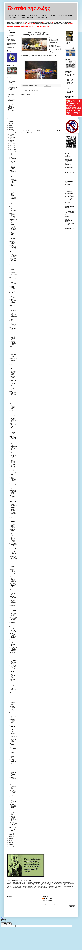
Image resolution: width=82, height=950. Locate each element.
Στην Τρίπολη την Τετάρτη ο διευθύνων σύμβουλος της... (12, 586)
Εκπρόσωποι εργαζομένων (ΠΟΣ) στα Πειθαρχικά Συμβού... (12, 166)
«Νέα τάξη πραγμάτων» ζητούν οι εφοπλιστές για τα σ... (12, 372)
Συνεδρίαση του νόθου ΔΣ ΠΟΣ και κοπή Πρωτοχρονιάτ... (13, 559)
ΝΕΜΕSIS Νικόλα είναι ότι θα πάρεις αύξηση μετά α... (12, 479)
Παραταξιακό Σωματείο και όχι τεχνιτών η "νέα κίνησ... (13, 514)
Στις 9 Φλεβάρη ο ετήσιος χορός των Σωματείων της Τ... (12, 337)
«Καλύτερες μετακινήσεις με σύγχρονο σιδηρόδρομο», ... (12, 565)
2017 (10, 836)
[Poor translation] (9, 923)
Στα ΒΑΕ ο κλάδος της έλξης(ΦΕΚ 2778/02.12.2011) (70, 89)
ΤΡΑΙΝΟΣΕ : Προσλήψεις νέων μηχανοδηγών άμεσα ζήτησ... (13, 316)
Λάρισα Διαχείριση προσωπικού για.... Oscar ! (12, 100)
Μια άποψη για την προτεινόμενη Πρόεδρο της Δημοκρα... (12, 454)
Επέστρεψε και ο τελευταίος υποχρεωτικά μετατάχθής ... (13, 649)
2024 (10, 121)
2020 (10, 129)
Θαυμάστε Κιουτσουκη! (12, 597)
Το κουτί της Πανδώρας (69, 199)
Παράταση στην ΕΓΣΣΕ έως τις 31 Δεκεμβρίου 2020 (12, 668)
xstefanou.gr (69, 201)
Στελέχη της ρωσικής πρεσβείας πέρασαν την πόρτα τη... (12, 323)
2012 (10, 846)
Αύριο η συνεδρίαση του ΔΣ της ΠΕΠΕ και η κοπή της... (12, 393)
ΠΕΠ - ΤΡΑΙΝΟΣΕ (70, 186)
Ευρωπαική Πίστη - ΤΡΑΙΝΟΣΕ (71, 92)
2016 (10, 838)
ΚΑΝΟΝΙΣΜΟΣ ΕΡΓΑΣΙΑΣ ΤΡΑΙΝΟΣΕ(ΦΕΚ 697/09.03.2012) (70, 79)
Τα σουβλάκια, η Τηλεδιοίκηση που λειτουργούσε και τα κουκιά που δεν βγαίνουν (12, 87)
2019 (10, 833)
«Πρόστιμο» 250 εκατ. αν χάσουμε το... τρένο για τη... (13, 503)
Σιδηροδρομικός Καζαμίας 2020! (12, 829)
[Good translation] (3, 923)
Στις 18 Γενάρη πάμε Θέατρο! (13, 736)
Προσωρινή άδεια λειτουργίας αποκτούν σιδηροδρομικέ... (13, 267)
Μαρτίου (12, 151)
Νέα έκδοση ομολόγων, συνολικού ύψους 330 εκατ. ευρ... (12, 721)
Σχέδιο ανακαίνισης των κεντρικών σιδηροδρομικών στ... (13, 405)
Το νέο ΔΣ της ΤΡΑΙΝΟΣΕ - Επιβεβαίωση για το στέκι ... (13, 509)
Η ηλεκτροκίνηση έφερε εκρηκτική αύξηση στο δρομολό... (13, 361)
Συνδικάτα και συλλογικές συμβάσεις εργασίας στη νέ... (12, 419)
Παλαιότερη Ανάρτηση (55, 130)
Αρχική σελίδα (40, 130)
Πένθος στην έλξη (12, 204)
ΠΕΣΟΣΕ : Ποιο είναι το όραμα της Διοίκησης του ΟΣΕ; (13, 383)
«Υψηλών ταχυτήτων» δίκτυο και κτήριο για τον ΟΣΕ (13, 592)
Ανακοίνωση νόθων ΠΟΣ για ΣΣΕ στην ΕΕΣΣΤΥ (12, 806)
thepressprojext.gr (70, 196)
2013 (10, 844)
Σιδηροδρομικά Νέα (71, 193)
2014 (10, 842)
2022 (10, 125)
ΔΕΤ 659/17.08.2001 (70, 85)
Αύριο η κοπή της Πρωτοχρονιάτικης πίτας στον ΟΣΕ (12, 682)
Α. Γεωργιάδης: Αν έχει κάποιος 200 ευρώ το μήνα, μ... (12, 762)
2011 (10, 847)
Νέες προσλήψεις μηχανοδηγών (12, 82)
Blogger (45, 913)
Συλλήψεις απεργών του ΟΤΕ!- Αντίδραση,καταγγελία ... (12, 709)
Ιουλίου (11, 143)
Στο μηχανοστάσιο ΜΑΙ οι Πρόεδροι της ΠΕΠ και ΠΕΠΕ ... (13, 695)
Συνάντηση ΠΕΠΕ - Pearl (12, 726)
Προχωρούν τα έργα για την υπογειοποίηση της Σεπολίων (13, 180)
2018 (10, 834)
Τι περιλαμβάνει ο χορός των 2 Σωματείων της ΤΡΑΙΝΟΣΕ (12, 295)
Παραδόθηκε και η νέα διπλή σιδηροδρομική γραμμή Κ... (13, 492)
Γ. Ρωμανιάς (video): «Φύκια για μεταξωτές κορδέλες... (12, 289)
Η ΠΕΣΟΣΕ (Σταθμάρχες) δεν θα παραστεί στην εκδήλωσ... (12, 674)
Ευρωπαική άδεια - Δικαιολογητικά (71, 75)
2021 (10, 127)
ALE (67, 230)
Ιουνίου (11, 145)
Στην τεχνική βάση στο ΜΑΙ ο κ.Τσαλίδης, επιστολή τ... (13, 824)
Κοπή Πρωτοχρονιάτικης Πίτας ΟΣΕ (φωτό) (12, 519)
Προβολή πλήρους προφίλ (47, 900)
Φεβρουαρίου (12, 153)
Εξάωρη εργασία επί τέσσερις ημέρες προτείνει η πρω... (13, 812)
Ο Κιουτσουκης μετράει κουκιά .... (12, 624)
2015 (10, 840)
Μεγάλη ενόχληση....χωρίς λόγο (12, 744)
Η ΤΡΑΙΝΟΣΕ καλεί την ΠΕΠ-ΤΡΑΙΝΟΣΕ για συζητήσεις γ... (12, 236)
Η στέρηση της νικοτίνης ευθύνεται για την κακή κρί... (12, 532)
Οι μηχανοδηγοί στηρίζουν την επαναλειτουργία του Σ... (13, 545)
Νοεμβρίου (12, 132)
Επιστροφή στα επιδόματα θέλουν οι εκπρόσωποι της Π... (12, 702)
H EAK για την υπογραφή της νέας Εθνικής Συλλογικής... (12, 525)
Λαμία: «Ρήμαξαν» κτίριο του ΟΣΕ (12, 348)
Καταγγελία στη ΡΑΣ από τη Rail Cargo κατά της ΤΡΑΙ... (12, 473)
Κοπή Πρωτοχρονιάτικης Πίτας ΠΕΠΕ (12, 366)
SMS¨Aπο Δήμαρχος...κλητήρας (12, 242)
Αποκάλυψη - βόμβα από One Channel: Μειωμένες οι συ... (13, 228)
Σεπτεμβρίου (12, 137)
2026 (10, 118)
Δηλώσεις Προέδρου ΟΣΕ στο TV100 (12, 399)
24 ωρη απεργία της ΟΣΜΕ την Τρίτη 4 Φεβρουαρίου (12, 160)
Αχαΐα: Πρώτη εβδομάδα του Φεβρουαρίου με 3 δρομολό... (13, 354)
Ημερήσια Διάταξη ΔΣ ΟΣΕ (12, 388)
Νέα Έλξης (69, 195)
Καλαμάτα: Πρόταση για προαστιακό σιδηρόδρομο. (13, 740)
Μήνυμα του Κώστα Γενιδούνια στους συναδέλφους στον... (12, 799)
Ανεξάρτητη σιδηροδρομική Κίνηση (70, 189)
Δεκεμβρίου (12, 130)
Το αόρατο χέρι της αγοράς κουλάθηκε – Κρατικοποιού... (12, 209)
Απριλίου (12, 149)
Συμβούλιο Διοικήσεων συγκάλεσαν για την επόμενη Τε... (12, 793)
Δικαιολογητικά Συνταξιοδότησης (70, 83)
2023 (10, 123)
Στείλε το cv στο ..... (12, 96)
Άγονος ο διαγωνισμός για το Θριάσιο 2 (12, 425)
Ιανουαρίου (12, 155)
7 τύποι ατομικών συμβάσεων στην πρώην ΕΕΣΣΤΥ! (12, 635)
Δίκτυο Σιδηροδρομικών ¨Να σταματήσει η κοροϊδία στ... (13, 498)
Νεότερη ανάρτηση (26, 130)
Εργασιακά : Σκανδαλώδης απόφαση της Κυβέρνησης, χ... (13, 486)
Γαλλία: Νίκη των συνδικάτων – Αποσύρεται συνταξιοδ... (13, 619)
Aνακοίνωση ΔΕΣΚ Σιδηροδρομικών (13, 756)
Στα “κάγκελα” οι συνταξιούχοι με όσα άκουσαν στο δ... (12, 655)
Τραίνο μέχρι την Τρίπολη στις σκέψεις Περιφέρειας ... (13, 688)
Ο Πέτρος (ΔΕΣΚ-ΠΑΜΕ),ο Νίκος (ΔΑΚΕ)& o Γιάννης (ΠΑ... (13, 192)
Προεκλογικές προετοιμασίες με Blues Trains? (12, 93)
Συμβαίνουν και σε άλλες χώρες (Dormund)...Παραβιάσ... (12, 460)
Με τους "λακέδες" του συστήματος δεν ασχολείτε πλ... (12, 248)
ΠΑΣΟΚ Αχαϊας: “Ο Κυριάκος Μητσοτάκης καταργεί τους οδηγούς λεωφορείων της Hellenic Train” (12, 107)
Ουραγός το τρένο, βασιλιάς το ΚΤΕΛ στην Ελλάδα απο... (12, 431)
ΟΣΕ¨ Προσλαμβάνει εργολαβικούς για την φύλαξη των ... (13, 281)
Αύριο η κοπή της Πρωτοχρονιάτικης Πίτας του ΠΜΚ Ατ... (13, 579)
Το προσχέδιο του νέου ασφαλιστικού (12, 377)
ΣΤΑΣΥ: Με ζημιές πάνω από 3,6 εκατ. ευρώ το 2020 (13, 186)
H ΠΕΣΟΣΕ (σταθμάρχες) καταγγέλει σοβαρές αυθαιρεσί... (12, 780)
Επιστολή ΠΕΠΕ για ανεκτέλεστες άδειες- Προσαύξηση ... (12, 308)
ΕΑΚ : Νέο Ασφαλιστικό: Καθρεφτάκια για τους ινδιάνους (12, 413)
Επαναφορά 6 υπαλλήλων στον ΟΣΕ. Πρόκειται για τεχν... (12, 818)
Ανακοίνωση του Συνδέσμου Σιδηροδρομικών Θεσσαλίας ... (13, 731)
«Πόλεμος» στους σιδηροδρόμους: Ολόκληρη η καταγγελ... (13, 254)
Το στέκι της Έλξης (48, 898)
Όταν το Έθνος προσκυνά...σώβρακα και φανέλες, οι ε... (12, 260)
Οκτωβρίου (12, 134)
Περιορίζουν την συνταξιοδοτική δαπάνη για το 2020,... (13, 343)
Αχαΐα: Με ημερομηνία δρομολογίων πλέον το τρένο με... (12, 786)
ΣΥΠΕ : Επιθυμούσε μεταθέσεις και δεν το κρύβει (12, 301)
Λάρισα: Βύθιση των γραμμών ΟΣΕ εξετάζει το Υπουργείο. (13, 614)
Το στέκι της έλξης (28, 8)
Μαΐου (11, 147)
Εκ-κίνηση (69, 202)
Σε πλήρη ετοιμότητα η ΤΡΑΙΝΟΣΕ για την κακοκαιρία (12, 750)
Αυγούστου (12, 140)
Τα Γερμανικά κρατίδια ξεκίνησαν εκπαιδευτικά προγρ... (12, 715)
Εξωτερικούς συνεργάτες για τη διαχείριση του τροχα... (12, 608)
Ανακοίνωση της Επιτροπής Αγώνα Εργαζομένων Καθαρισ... (13, 601)
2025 (10, 120)
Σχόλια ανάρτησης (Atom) (32, 132)
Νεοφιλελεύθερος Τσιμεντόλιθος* (13, 274)
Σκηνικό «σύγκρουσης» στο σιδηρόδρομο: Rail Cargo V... (13, 330)
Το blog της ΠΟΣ (70, 184)
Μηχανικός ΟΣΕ (70, 191)
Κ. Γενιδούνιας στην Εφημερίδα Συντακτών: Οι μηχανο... (12, 467)
